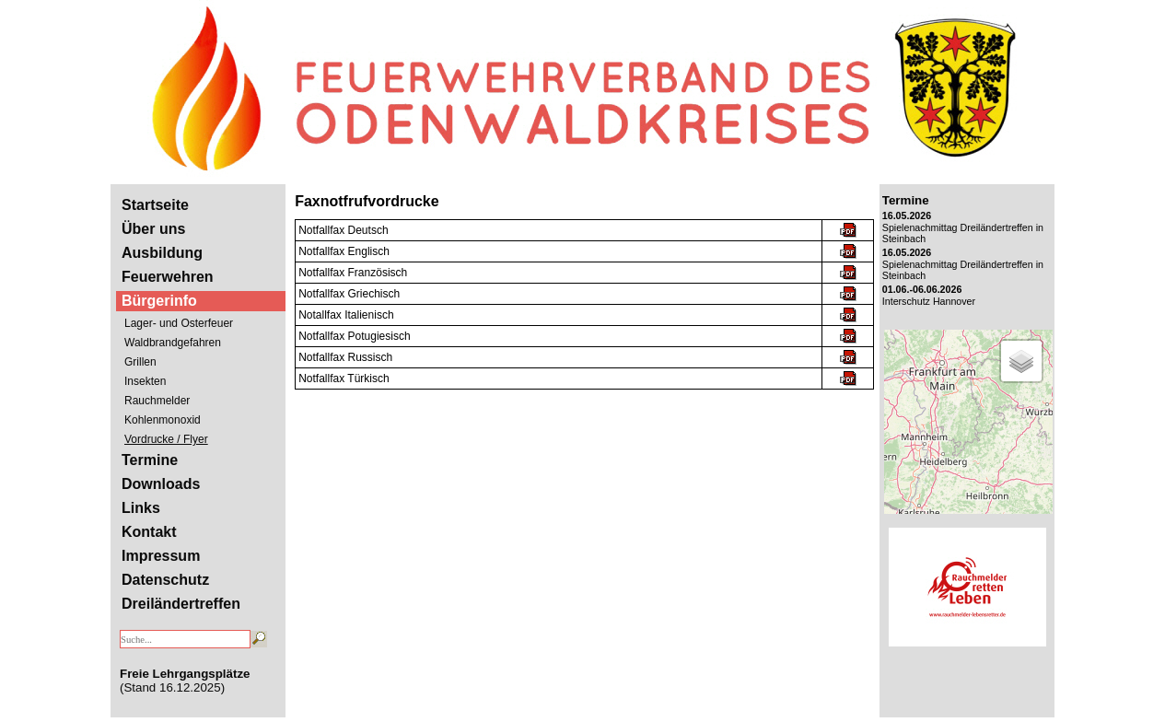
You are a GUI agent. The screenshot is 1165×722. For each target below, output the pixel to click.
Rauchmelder (157, 400)
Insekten (145, 381)
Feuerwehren (168, 277)
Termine (150, 460)
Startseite (155, 205)
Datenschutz (165, 580)
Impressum (161, 556)
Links (141, 508)
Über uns (153, 229)
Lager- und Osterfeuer (178, 323)
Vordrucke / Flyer (166, 439)
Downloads (161, 484)
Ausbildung (162, 253)
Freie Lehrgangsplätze (185, 674)
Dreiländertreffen (181, 603)
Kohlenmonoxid (162, 419)
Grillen (140, 361)
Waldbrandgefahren (172, 342)
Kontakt (149, 532)
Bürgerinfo (159, 301)
